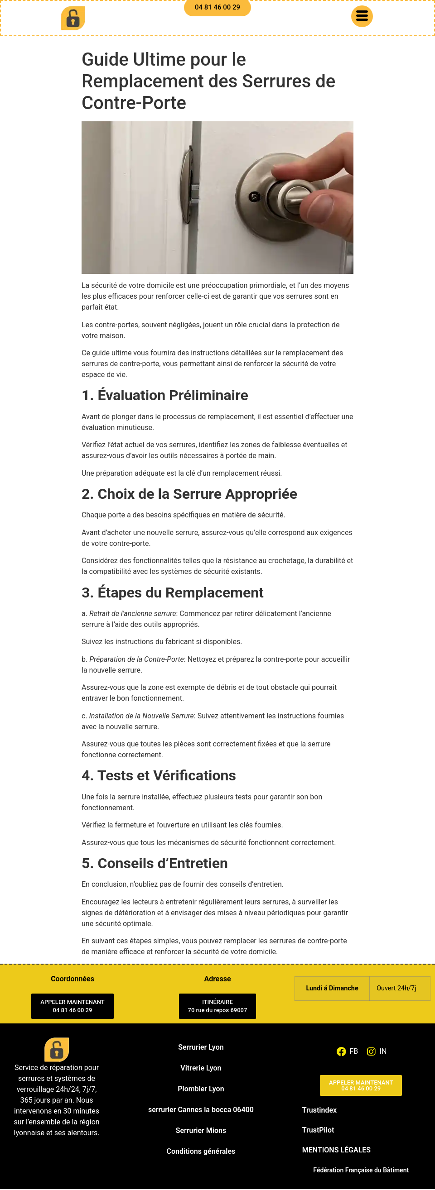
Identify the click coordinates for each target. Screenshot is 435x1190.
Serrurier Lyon (201, 1048)
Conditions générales (201, 1152)
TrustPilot (318, 1131)
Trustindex (319, 1111)
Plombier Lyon (201, 1089)
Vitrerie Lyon (200, 1069)
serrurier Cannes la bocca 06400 (201, 1110)
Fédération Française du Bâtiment (361, 1171)
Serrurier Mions (201, 1131)
